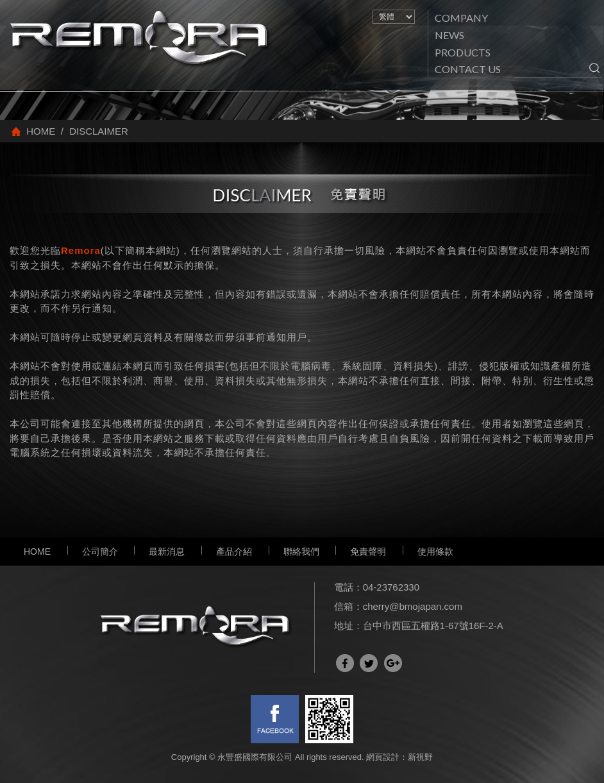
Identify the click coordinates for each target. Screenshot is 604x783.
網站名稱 (141, 39)
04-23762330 (391, 587)
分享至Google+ (393, 663)
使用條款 (435, 551)
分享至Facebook (345, 663)
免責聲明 (368, 551)
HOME (37, 551)
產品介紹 (234, 551)
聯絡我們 (301, 551)
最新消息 (167, 551)
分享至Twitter (368, 663)
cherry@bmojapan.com (412, 606)
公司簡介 (100, 551)
